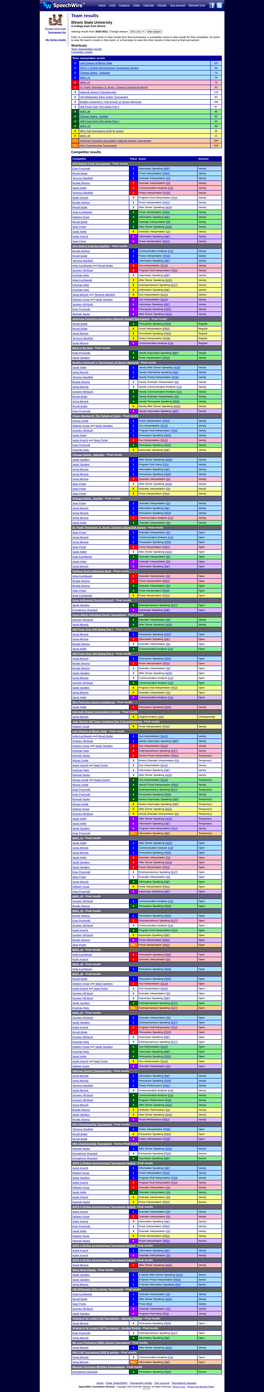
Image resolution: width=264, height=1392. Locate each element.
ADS (168, 207)
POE (167, 192)
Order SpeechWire (116, 1383)
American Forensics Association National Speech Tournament (115, 140)
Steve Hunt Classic (84, 1269)
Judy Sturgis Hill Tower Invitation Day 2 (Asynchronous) (107, 721)
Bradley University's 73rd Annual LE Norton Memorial (110, 101)
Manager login (197, 5)
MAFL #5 (85, 135)
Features (124, 5)
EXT (174, 284)
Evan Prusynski (81, 168)
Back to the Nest (82, 348)
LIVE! (112, 5)
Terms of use (178, 1386)
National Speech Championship (98, 92)
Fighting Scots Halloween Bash (91, 571)
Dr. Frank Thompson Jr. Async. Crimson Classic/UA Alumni (114, 87)
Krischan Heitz (80, 275)
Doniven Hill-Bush (82, 270)
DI (168, 178)
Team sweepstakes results (86, 49)
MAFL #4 (77, 949)
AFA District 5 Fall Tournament (91, 163)
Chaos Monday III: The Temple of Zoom (96, 415)
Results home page (55, 28)
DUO (164, 265)
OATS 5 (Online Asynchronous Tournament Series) (103, 1260)
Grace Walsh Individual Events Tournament (99, 614)
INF (167, 217)
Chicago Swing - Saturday (95, 72)
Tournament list (57, 32)
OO (161, 716)
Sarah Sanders (104, 299)
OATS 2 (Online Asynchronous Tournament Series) (103, 1206)
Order (136, 5)
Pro (149, 1303)
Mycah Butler (80, 173)
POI (174, 197)
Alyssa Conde (80, 420)
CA (170, 187)
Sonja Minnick (80, 294)
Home (102, 5)
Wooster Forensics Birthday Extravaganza (98, 1366)
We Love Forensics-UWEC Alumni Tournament (101, 1342)
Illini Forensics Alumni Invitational (93, 702)
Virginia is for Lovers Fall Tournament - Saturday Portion (107, 1318)
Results (162, 5)
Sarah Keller (79, 187)
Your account (177, 5)
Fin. (133, 833)
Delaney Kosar (81, 217)
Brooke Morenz (81, 183)
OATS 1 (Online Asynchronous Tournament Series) (109, 67)
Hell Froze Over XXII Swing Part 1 (99, 121)
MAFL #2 (77, 896)
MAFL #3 (85, 126)
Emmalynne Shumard (85, 610)
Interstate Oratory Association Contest (96, 711)
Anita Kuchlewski (82, 212)
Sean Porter (79, 226)
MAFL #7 (85, 82)
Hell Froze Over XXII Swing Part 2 (99, 106)
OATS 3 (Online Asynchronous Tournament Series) (103, 1245)
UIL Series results (56, 39)
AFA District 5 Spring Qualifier (91, 246)
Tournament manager (184, 1383)
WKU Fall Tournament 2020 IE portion (102, 131)
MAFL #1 (85, 77)
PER (167, 309)
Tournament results (141, 1383)
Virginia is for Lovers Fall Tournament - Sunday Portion (106, 1328)
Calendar (148, 5)
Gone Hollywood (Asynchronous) (93, 600)
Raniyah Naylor (81, 314)
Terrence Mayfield (82, 178)
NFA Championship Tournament (98, 145)
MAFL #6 (85, 111)
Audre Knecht (80, 197)
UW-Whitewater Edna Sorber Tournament (104, 97)
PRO (166, 173)
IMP (166, 168)
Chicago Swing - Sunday (94, 116)
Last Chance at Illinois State (96, 63)
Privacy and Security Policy (200, 1386)
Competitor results (82, 52)
